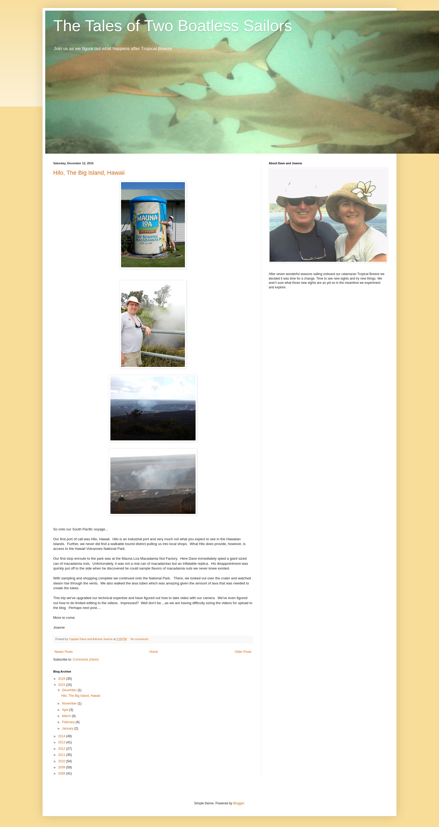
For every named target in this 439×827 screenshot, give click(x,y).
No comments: (140, 639)
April (65, 710)
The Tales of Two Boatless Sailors (172, 26)
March (67, 716)
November (70, 703)
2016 (62, 679)
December (70, 690)
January (68, 728)
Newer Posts (64, 652)
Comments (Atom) (85, 659)
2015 (62, 685)
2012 (62, 749)
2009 (62, 767)
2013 (62, 742)
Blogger (238, 803)
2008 (62, 773)
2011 (62, 755)
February (69, 722)
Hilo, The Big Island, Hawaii (89, 172)
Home (154, 652)
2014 (62, 736)
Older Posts (243, 652)
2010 (62, 761)
